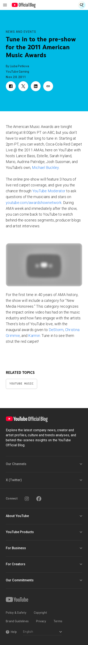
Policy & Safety (16, 612)
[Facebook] (38, 498)
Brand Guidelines (17, 621)
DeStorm (56, 330)
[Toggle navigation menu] (4, 5)
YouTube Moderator (48, 191)
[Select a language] (42, 632)
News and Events (21, 31)
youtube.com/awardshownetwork (33, 202)
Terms (58, 621)
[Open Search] (82, 5)
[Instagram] (26, 498)
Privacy (41, 621)
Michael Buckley (45, 167)
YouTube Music (21, 383)
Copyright (40, 612)
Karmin (34, 335)
